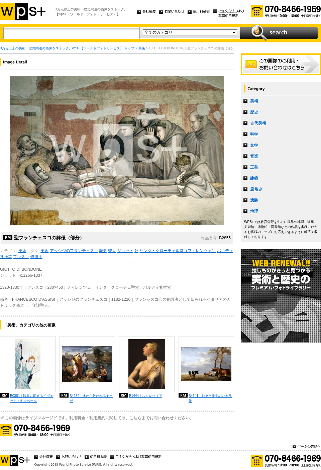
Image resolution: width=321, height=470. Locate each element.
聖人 (112, 250)
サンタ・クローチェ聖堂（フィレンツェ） (177, 250)
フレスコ (21, 256)
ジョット (125, 250)
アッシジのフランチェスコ (74, 250)
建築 (254, 178)
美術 (141, 48)
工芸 (254, 167)
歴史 (103, 250)
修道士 (36, 256)
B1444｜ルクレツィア (145, 396)
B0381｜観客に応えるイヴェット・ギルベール (31, 398)
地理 (254, 211)
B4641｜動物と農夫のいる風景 (210, 398)
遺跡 (254, 200)
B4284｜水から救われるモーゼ (91, 398)
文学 (254, 145)
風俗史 (256, 189)
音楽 (254, 156)
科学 (254, 134)
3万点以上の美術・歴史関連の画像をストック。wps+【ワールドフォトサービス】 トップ (67, 48)
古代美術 (258, 123)
